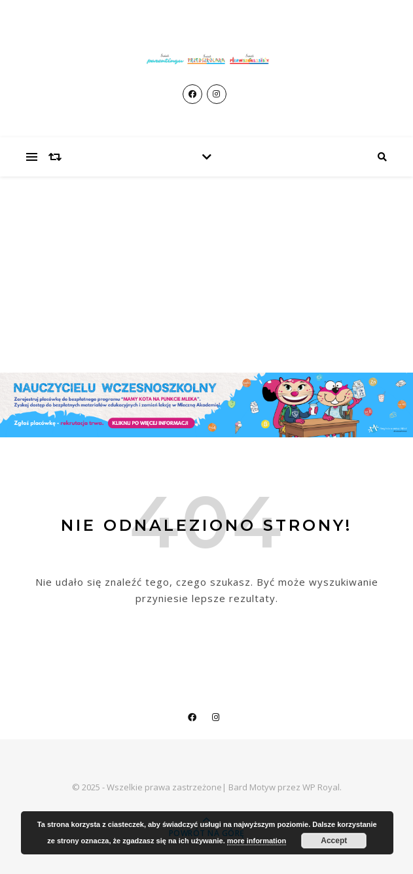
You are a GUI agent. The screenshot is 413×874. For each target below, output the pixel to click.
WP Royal (321, 787)
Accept (334, 840)
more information (256, 841)
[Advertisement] (206, 274)
